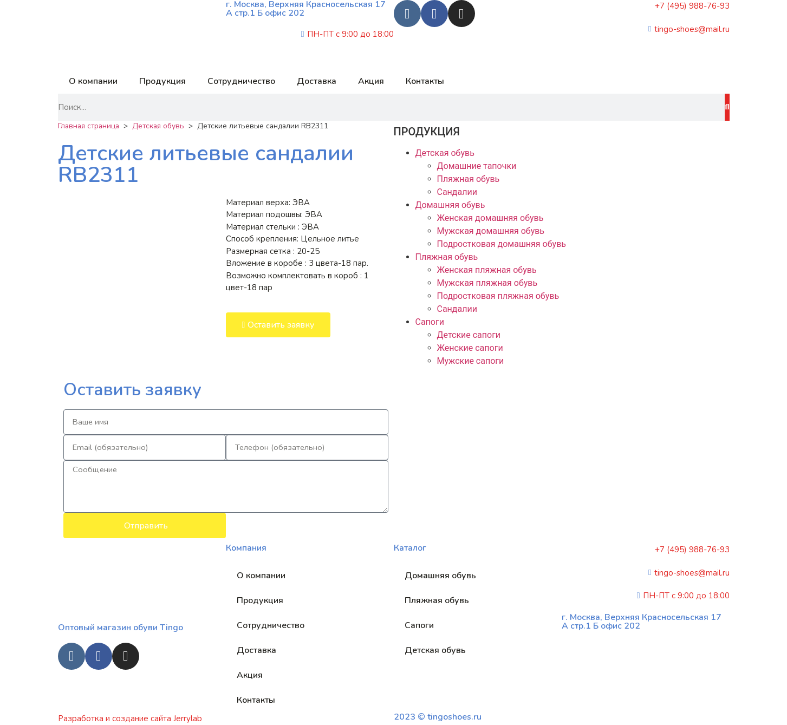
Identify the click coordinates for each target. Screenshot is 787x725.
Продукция (162, 81)
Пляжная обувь (468, 179)
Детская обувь (158, 126)
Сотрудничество (241, 81)
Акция (371, 81)
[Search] (727, 107)
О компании (93, 81)
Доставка (316, 81)
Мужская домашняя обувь (491, 231)
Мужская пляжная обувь (487, 283)
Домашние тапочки (477, 166)
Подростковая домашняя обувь (501, 244)
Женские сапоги (470, 348)
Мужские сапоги (470, 361)
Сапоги (429, 322)
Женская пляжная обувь (487, 270)
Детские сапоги (469, 335)
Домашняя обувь (450, 205)
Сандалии (457, 192)
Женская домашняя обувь (490, 218)
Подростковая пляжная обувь (498, 296)
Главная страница (88, 126)
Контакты (425, 81)
